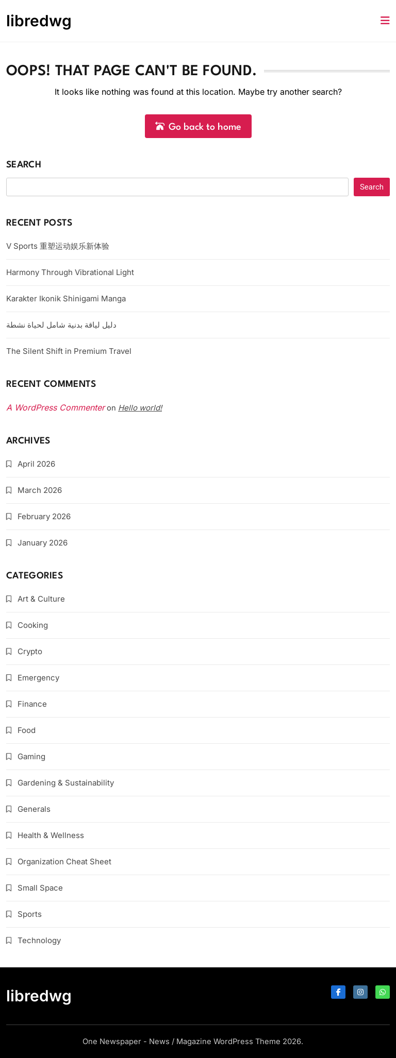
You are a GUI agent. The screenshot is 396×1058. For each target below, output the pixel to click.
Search (23, 165)
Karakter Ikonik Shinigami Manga (66, 298)
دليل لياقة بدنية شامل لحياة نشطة (61, 325)
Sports (30, 914)
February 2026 (44, 516)
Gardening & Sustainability (66, 783)
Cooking (33, 625)
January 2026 (43, 543)
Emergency (38, 677)
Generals (34, 809)
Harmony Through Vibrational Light (70, 272)
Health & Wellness (51, 835)
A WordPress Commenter (55, 407)
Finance (32, 704)
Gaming (31, 756)
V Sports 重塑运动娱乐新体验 (57, 246)
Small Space (40, 888)
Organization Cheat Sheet (64, 861)
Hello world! (140, 408)
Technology (39, 940)
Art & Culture (41, 599)
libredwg (39, 20)
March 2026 (40, 490)
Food (27, 730)
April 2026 (36, 464)
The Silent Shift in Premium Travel (68, 351)
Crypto (30, 651)
